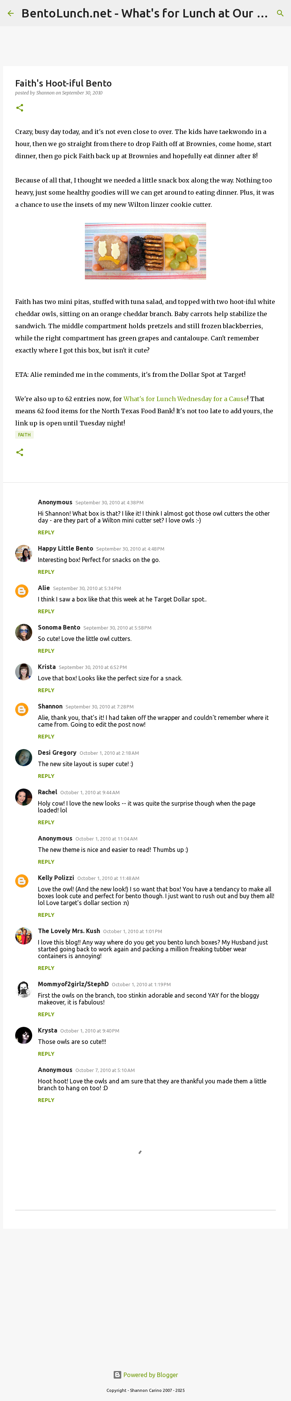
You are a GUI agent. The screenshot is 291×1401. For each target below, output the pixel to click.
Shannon (50, 706)
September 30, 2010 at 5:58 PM (117, 627)
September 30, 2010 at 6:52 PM (93, 667)
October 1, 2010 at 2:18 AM (109, 753)
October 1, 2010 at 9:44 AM (90, 792)
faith (24, 434)
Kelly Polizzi (56, 877)
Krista (47, 666)
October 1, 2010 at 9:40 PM (89, 1030)
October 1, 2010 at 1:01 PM (132, 931)
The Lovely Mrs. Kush (69, 930)
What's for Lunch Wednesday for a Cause (185, 399)
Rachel (47, 792)
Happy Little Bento (65, 548)
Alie (44, 587)
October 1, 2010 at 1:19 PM (141, 984)
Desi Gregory (57, 752)
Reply (46, 532)
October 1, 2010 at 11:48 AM (108, 878)
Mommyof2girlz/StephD (73, 984)
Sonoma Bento (59, 627)
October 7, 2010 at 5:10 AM (105, 1070)
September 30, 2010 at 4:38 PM (109, 502)
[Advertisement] (145, 1293)
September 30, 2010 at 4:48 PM (130, 548)
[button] (19, 108)
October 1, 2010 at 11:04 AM (106, 838)
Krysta (47, 1030)
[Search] (280, 13)
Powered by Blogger (145, 1374)
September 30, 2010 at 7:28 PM (100, 706)
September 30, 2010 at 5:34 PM (87, 588)
